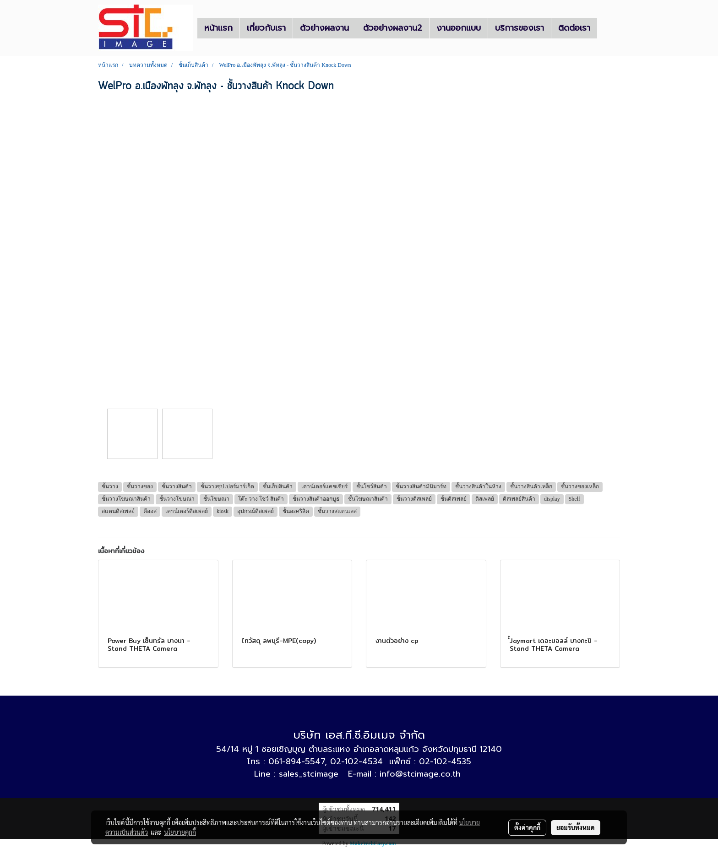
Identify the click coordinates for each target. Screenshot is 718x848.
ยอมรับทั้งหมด (575, 827)
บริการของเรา (519, 28)
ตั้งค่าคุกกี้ (527, 827)
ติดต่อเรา (574, 28)
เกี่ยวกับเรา (266, 28)
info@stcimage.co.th (420, 773)
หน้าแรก (218, 28)
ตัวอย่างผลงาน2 (392, 28)
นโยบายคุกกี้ (180, 832)
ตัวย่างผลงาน (324, 28)
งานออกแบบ (458, 28)
